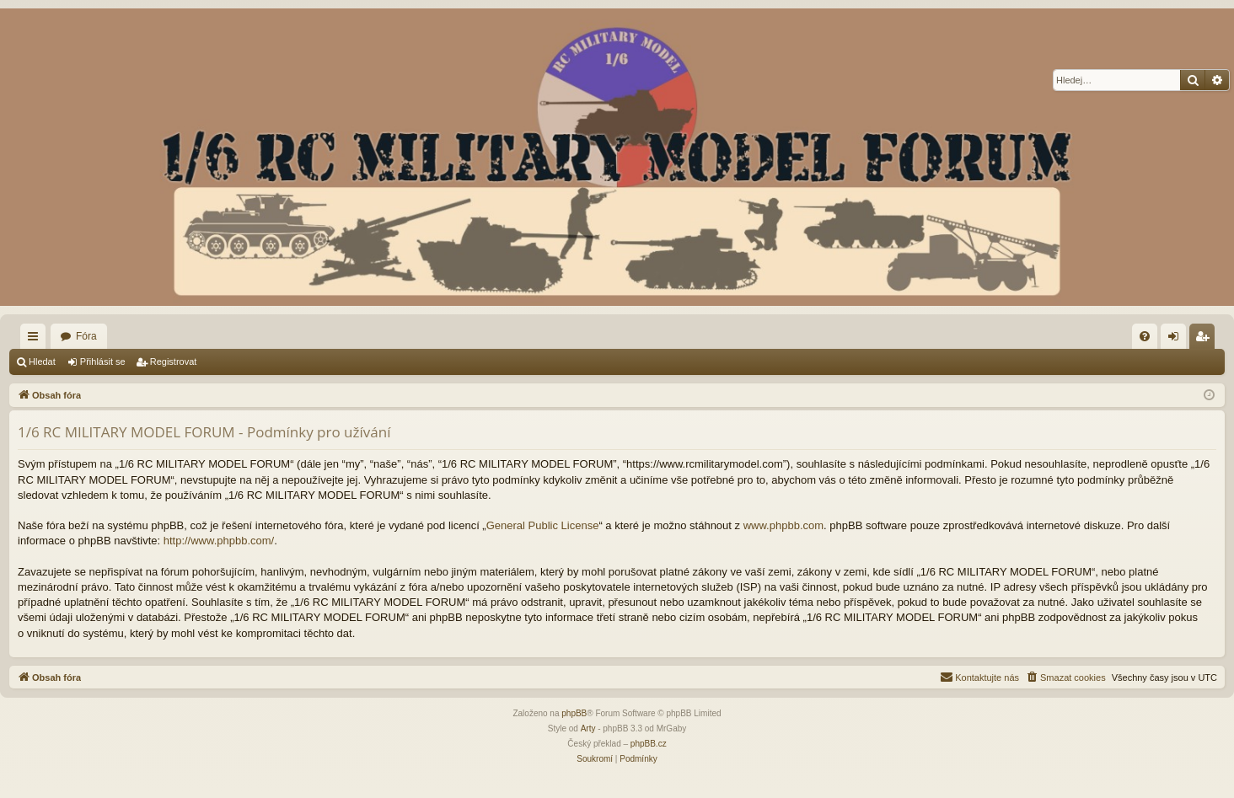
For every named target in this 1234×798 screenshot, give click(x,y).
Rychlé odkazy (36, 339)
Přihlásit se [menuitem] (1177, 339)
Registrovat (173, 361)
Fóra (86, 336)
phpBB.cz (648, 743)
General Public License (542, 525)
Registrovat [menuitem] (1206, 339)
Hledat (42, 361)
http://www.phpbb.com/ (219, 540)
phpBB (574, 713)
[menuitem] (1144, 336)
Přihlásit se (103, 361)
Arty (588, 728)
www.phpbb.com (783, 525)
